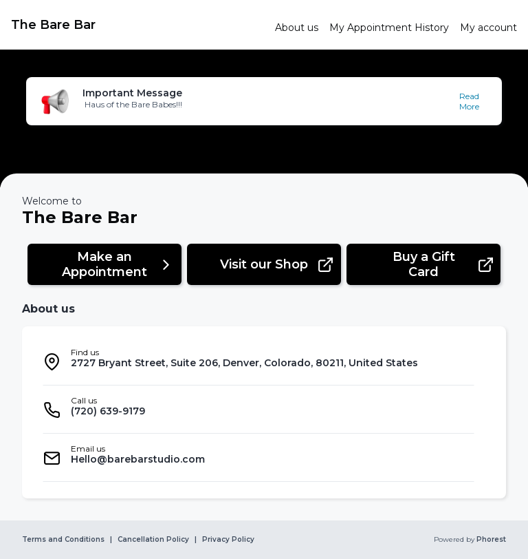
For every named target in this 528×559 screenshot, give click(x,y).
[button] (263, 101)
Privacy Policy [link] (228, 540)
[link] (137, 24)
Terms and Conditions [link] (63, 540)
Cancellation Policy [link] (153, 540)
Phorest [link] (490, 540)
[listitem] (258, 361)
